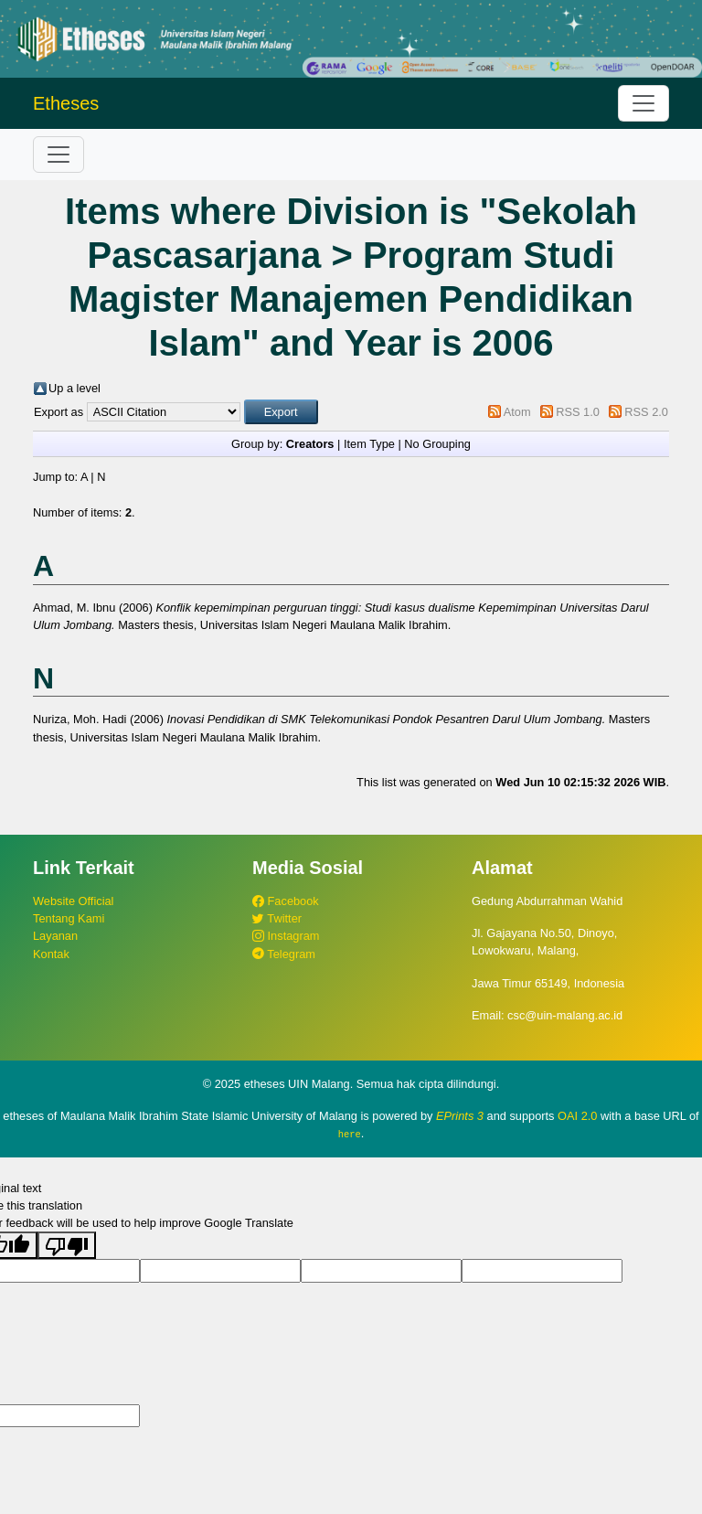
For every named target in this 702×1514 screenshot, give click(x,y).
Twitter (277, 918)
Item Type (369, 444)
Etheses (66, 103)
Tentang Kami (68, 918)
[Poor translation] (66, 1245)
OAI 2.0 (577, 1116)
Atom (517, 412)
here (349, 1133)
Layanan (55, 936)
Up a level (74, 388)
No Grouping (437, 444)
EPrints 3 (460, 1116)
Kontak (51, 954)
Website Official (73, 901)
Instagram (285, 936)
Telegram (283, 954)
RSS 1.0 (578, 412)
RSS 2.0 (646, 412)
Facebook (285, 901)
